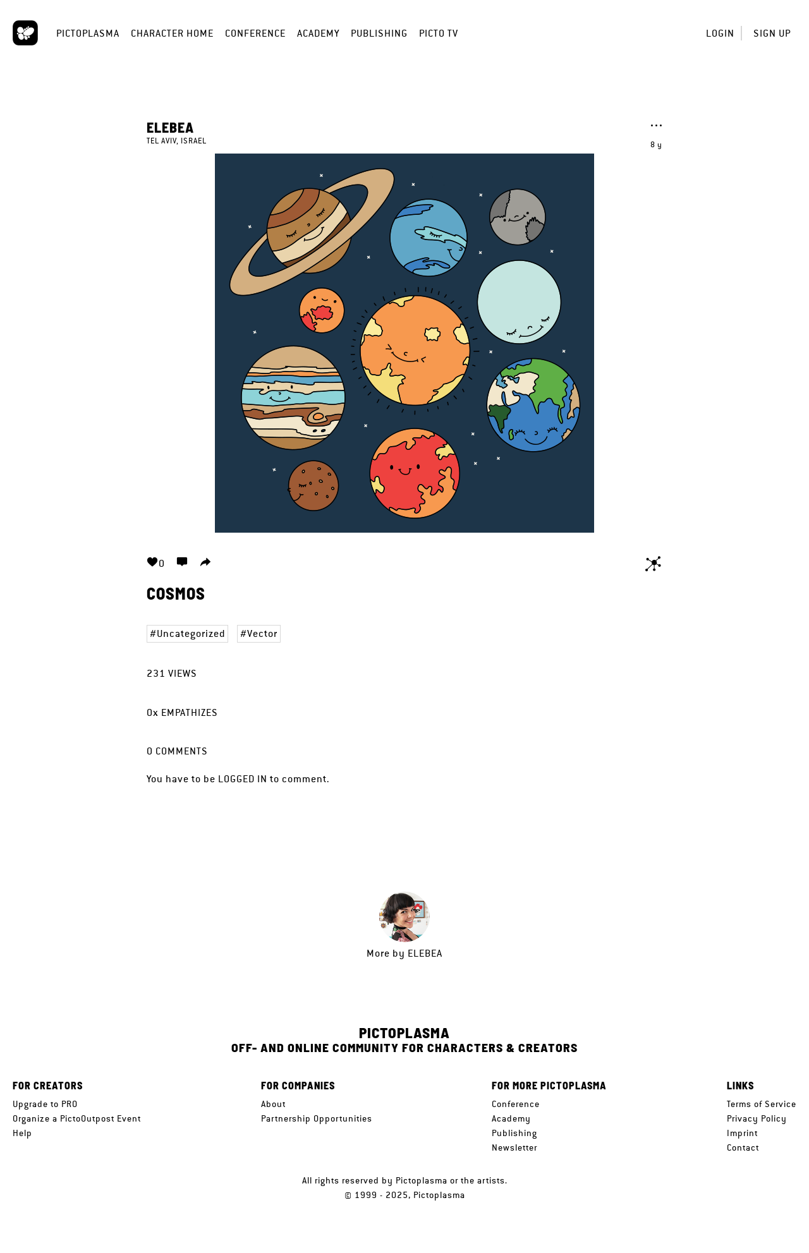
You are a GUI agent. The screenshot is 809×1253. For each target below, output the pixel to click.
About (273, 1104)
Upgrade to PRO (45, 1104)
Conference (255, 33)
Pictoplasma (87, 33)
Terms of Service (761, 1104)
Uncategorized (191, 633)
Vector (262, 633)
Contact (743, 1147)
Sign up (772, 33)
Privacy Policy (757, 1118)
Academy (318, 33)
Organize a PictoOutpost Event (77, 1118)
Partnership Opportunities (316, 1118)
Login (720, 33)
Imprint (742, 1133)
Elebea (170, 127)
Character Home (172, 33)
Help (22, 1133)
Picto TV (438, 33)
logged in (242, 778)
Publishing (379, 33)
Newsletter (514, 1147)
